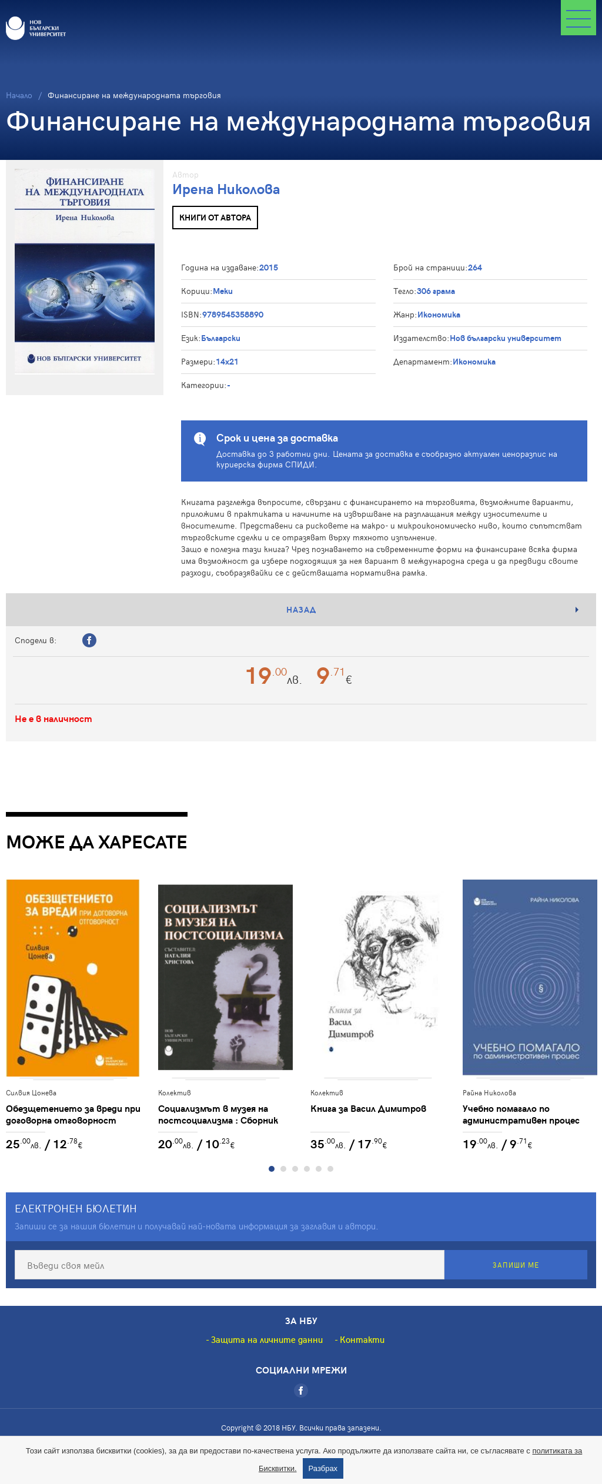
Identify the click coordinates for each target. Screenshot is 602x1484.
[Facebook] (301, 1390)
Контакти (362, 1339)
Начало (19, 95)
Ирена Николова (226, 188)
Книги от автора (215, 217)
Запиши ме (516, 1264)
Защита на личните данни (267, 1339)
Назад (301, 609)
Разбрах (323, 1468)
